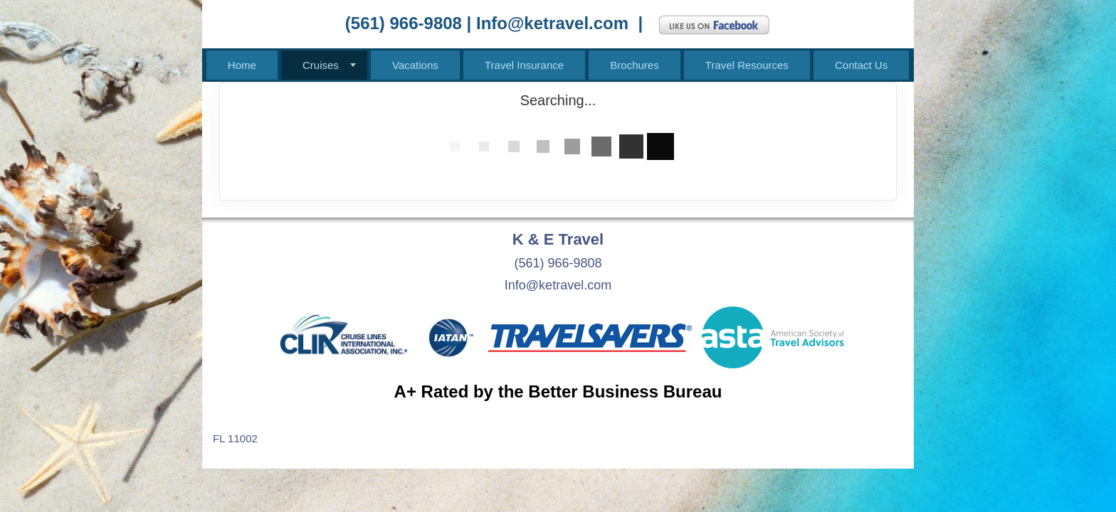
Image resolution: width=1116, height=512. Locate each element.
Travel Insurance (524, 65)
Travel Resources (747, 65)
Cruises (320, 65)
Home (242, 65)
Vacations (415, 65)
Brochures (634, 65)
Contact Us (861, 65)
